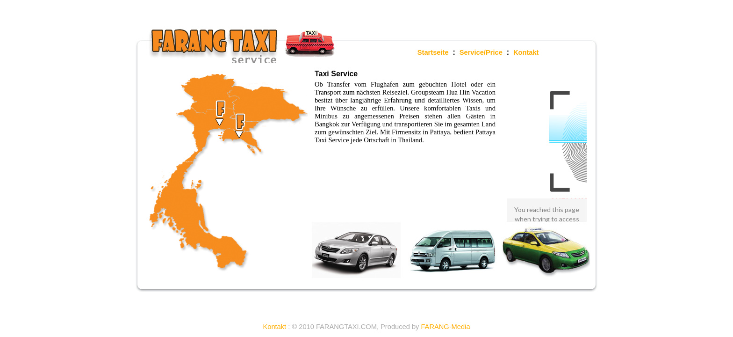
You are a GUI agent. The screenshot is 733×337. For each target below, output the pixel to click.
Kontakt (526, 52)
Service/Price (481, 52)
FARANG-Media (445, 326)
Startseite (433, 52)
